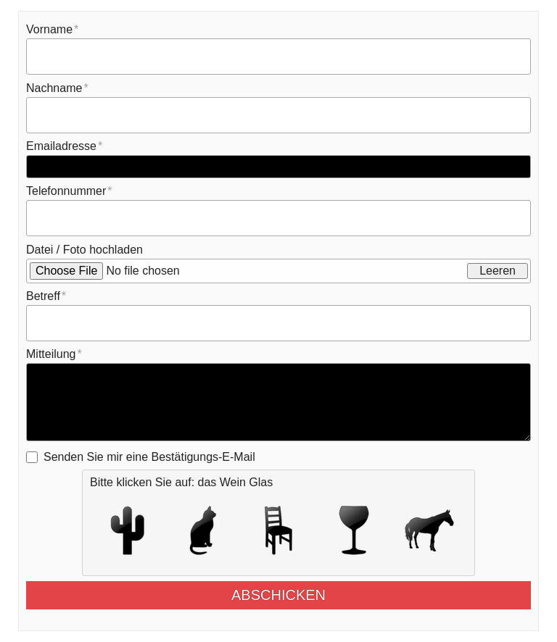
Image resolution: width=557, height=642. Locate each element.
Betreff (43, 296)
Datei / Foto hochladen (84, 249)
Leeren (497, 270)
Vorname (49, 29)
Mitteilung (50, 354)
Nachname (54, 88)
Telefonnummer (66, 191)
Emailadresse (61, 146)
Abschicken (290, 595)
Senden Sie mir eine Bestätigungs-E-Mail (149, 457)
